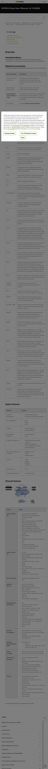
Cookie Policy (26, 125)
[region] (24, 126)
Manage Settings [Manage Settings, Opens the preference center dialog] (10, 133)
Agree (23, 137)
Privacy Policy (16, 125)
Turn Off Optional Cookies (28, 133)
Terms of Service (16, 127)
